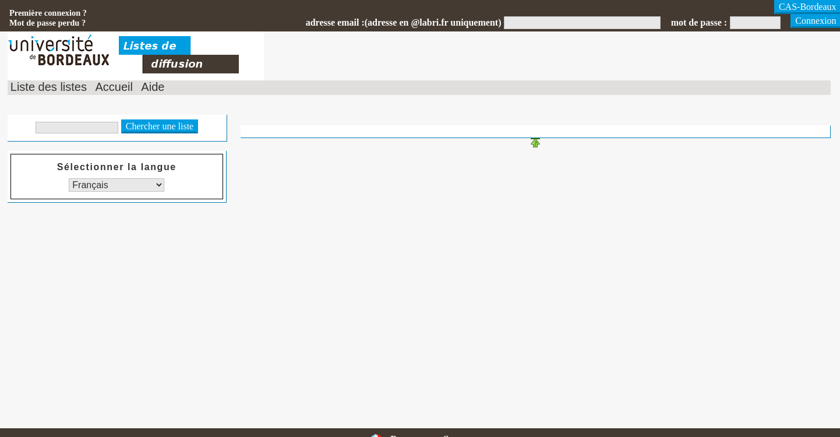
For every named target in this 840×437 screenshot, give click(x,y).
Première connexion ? (48, 12)
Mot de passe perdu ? (47, 22)
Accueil (113, 86)
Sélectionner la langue (117, 167)
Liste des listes (48, 86)
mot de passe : (699, 22)
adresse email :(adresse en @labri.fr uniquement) (404, 22)
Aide (152, 86)
